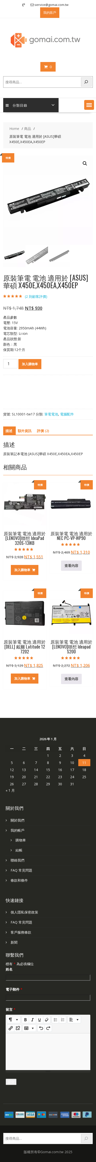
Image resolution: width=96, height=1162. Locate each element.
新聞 (14, 942)
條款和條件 (19, 880)
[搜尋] (86, 82)
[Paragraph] (74, 1019)
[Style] (13, 1019)
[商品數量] (10, 363)
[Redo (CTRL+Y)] (48, 1028)
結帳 (19, 850)
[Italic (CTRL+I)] (32, 1019)
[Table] (29, 1028)
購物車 (21, 840)
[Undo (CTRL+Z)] (41, 1028)
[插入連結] (10, 1028)
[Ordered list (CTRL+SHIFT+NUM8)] (62, 1019)
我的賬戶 (49, 12)
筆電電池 (51, 414)
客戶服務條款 (21, 932)
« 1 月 (10, 790)
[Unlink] (17, 1028)
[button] (89, 105)
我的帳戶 (17, 830)
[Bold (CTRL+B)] (25, 1019)
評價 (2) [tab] (43, 430)
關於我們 (17, 820)
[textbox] (48, 1051)
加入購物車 (30, 364)
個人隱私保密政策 (24, 912)
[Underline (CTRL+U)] (39, 1019)
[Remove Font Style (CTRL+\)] (46, 1019)
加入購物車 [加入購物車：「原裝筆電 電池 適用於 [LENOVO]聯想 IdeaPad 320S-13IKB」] (22, 570)
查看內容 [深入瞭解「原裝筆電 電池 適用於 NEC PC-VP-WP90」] (71, 565)
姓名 (9, 969)
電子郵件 (14, 989)
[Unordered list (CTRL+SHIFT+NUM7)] (55, 1019)
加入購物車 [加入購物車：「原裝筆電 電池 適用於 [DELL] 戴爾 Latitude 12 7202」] (22, 678)
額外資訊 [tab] (25, 430)
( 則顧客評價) (36, 296)
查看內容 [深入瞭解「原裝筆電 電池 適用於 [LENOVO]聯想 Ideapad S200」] (71, 678)
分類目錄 (16, 105)
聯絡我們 (17, 860)
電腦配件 (67, 414)
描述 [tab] (8, 430)
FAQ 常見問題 (21, 870)
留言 (11, 1009)
